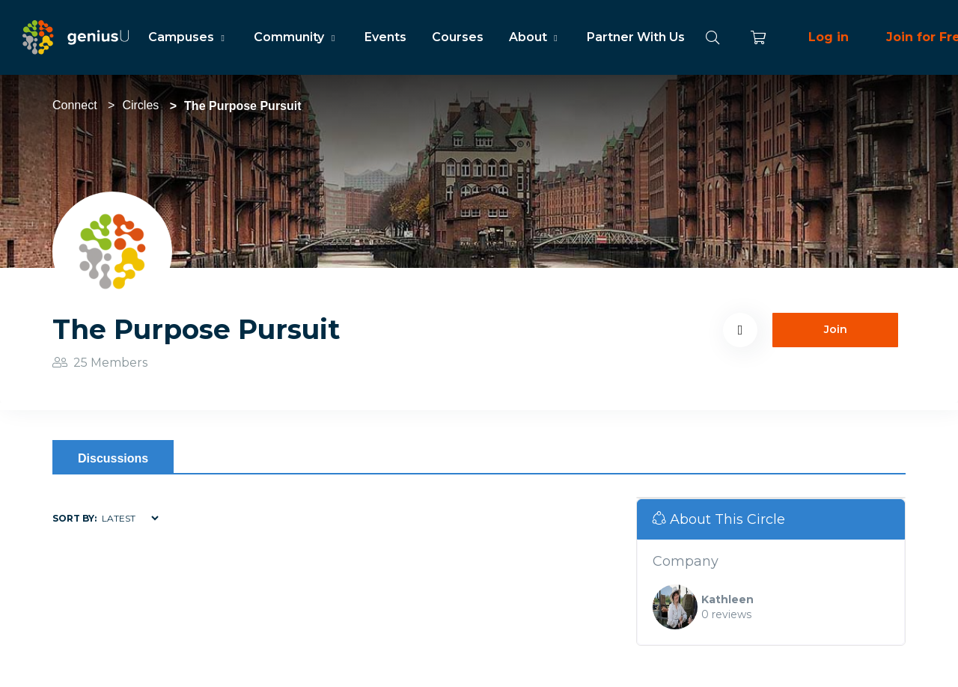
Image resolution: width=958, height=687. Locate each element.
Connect (74, 105)
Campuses (188, 37)
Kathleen (727, 599)
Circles (140, 105)
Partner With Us (636, 37)
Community (296, 37)
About (535, 37)
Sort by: (74, 518)
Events (385, 37)
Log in (828, 37)
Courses (457, 37)
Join (835, 329)
